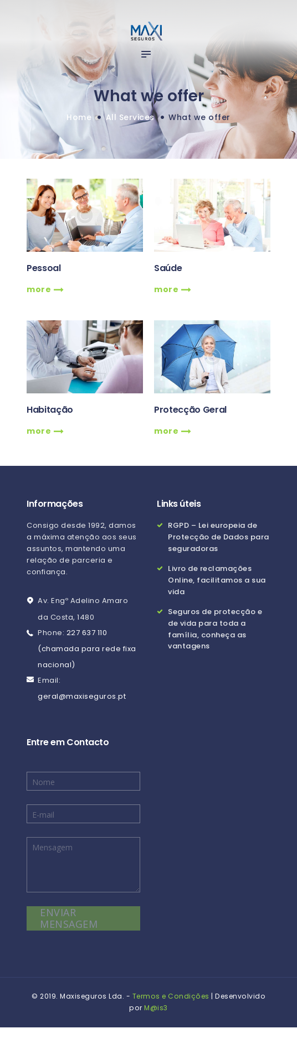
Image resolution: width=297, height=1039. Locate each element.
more (40, 289)
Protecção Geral (190, 410)
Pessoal (44, 268)
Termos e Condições (170, 996)
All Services (130, 117)
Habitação (50, 410)
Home (78, 117)
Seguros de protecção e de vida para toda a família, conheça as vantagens (215, 629)
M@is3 (156, 1007)
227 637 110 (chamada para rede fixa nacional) (87, 648)
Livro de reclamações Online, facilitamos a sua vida (217, 580)
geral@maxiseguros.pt (82, 696)
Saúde (168, 268)
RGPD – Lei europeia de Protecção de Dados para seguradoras (218, 537)
